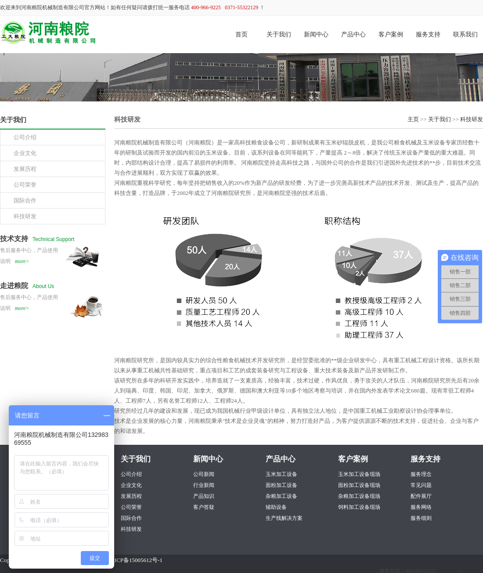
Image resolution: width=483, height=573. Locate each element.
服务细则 (421, 518)
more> (22, 261)
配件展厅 (421, 496)
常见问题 (421, 485)
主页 (413, 119)
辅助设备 (276, 507)
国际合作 (131, 518)
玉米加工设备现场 (359, 474)
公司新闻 (203, 474)
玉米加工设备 (281, 474)
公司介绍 (131, 474)
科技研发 (471, 119)
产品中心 (353, 34)
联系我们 (465, 34)
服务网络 (421, 507)
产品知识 (203, 496)
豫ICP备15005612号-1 (135, 560)
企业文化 (131, 485)
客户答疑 (203, 507)
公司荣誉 (131, 507)
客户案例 (390, 34)
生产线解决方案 (284, 518)
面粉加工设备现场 (359, 485)
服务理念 (421, 474)
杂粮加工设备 (281, 496)
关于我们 (279, 34)
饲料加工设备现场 (359, 507)
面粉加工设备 (281, 485)
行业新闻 (203, 485)
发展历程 (131, 496)
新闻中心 (316, 34)
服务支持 (428, 34)
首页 (241, 34)
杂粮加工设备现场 (359, 496)
